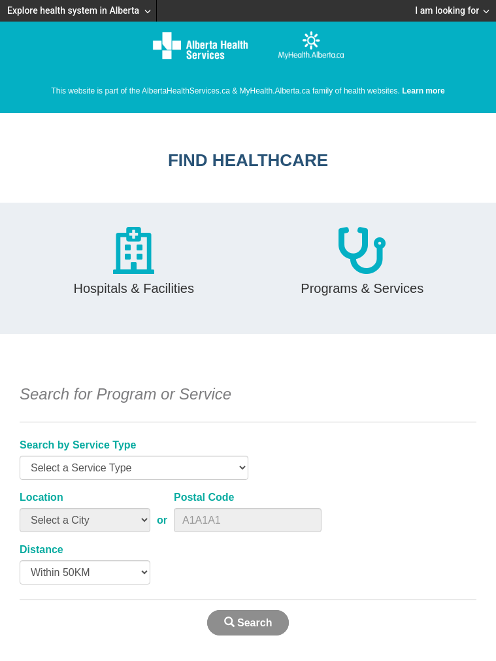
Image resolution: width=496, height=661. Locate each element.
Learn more (423, 90)
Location (41, 497)
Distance (41, 549)
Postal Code (204, 497)
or (162, 520)
